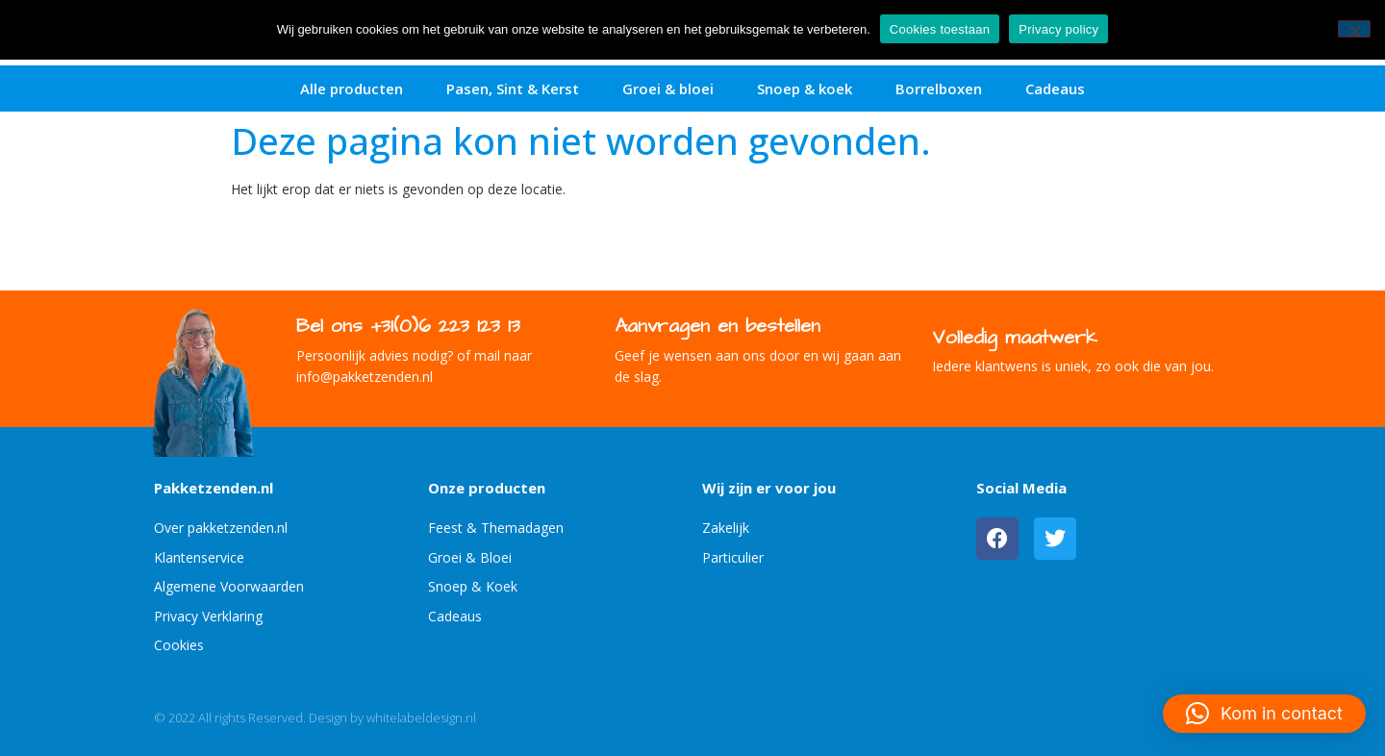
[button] (1264, 713)
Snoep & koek (804, 88)
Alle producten (351, 88)
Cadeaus (1055, 88)
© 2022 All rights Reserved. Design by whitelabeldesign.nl (315, 717)
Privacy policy (1058, 29)
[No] (1354, 29)
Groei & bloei (668, 88)
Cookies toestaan (940, 29)
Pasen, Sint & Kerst (512, 88)
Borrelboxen (938, 88)
